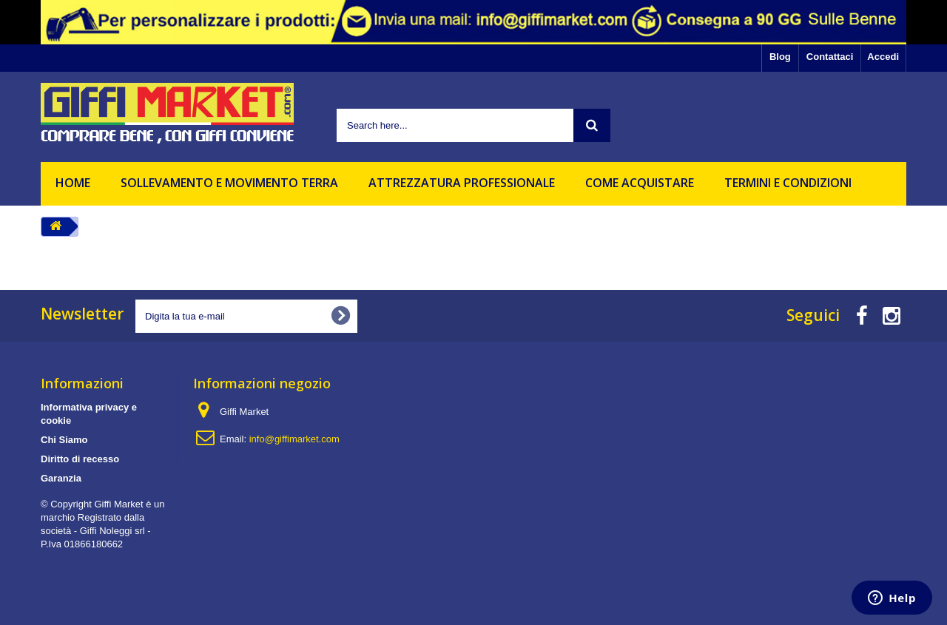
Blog (780, 56)
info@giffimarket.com (294, 439)
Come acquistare (639, 183)
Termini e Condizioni (788, 183)
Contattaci (830, 56)
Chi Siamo (64, 439)
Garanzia (61, 478)
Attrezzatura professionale (461, 183)
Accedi (883, 56)
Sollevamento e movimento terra (229, 183)
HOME (72, 183)
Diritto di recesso (80, 458)
